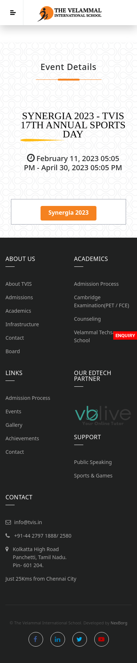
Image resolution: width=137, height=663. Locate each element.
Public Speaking (93, 462)
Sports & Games (93, 475)
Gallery (13, 424)
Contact (14, 337)
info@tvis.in (28, 522)
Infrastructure (22, 324)
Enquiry (125, 335)
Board (12, 351)
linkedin (57, 639)
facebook (35, 639)
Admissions (19, 297)
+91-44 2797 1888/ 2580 (43, 535)
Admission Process (96, 283)
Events (13, 411)
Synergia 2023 (68, 212)
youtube (101, 639)
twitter (79, 639)
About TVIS (18, 283)
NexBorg (119, 622)
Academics (18, 310)
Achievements (22, 438)
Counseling (87, 318)
